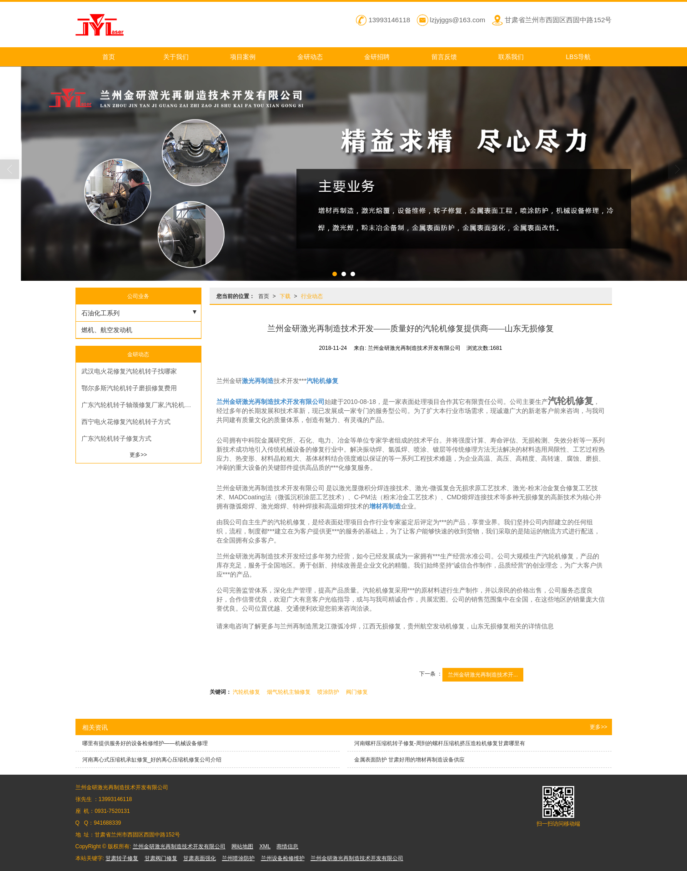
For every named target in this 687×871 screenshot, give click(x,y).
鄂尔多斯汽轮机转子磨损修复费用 (129, 388)
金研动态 (310, 56)
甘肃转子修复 (121, 858)
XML (265, 846)
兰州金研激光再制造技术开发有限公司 (179, 846)
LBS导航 (578, 56)
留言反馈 (444, 56)
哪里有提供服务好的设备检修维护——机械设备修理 (145, 743)
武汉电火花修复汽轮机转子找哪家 (129, 371)
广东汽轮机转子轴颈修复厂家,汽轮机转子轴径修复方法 (141, 404)
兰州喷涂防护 (238, 858)
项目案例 (243, 56)
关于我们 (176, 56)
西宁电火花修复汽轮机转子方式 (125, 421)
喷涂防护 (328, 692)
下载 (285, 296)
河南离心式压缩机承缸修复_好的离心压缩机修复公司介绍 (152, 760)
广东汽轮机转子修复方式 (116, 438)
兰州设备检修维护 (283, 858)
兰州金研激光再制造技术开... (483, 675)
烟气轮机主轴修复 (289, 692)
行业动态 (312, 296)
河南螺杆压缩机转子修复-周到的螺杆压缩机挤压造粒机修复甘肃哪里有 (439, 743)
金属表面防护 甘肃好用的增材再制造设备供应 (409, 760)
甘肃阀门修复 (161, 858)
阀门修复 (357, 692)
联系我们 (511, 56)
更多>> (138, 455)
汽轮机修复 (246, 692)
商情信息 (287, 846)
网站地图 (242, 846)
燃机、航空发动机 (106, 329)
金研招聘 (377, 56)
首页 (108, 56)
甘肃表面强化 (199, 858)
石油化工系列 (100, 313)
